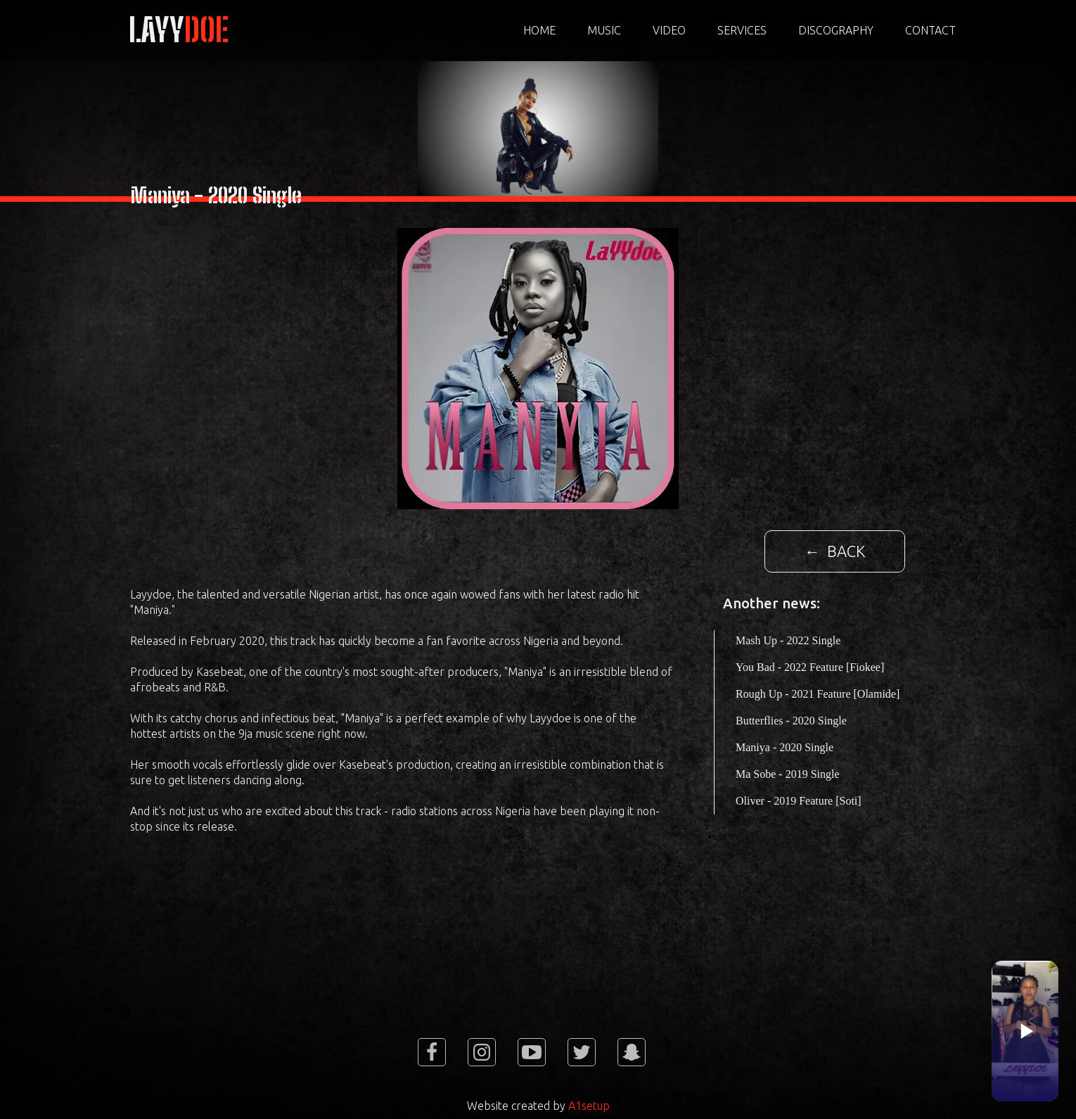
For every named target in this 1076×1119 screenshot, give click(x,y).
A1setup (589, 1105)
